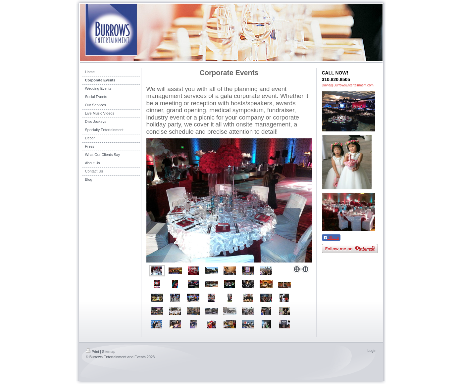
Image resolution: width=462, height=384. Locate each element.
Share (331, 237)
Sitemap (108, 352)
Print (92, 352)
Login (372, 351)
